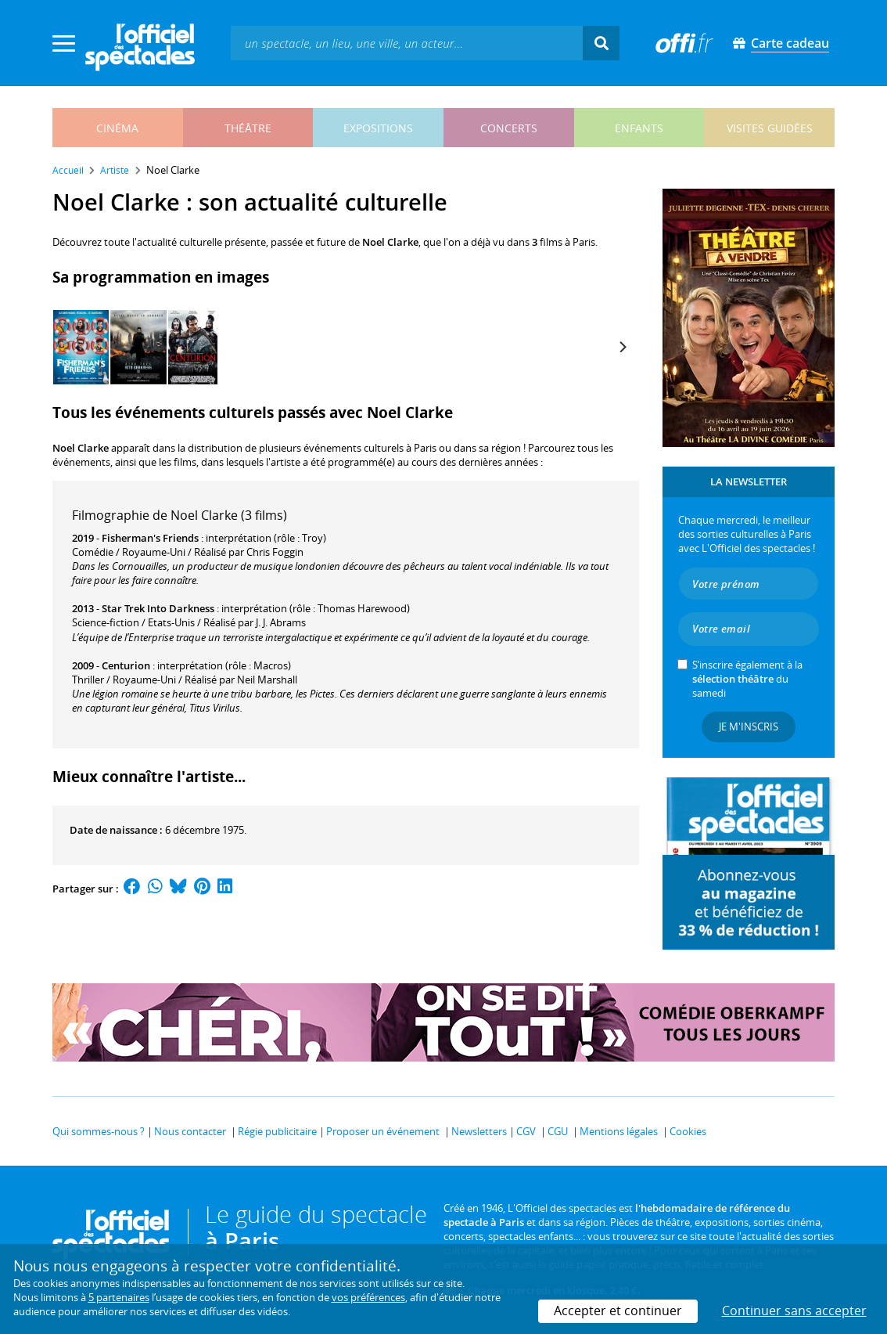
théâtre (247, 128)
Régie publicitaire (277, 1131)
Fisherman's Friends (150, 538)
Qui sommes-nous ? (98, 1131)
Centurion (126, 665)
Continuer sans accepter (794, 1310)
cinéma (117, 128)
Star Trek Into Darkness (158, 608)
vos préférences (368, 1297)
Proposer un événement (383, 1131)
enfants (639, 128)
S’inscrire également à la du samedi (747, 679)
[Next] (621, 346)
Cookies (688, 1131)
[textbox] (407, 42)
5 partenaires (118, 1297)
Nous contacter (190, 1131)
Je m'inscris (748, 726)
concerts (508, 128)
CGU (558, 1131)
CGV (526, 1131)
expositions (378, 128)
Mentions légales (619, 1131)
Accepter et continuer (618, 1310)
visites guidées (770, 128)
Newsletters (479, 1131)
